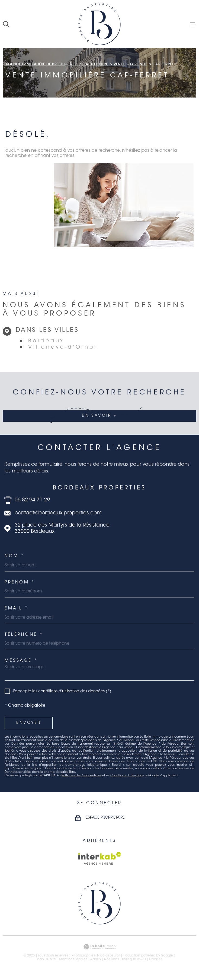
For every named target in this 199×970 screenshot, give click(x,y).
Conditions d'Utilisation (126, 775)
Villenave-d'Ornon (63, 347)
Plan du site (46, 959)
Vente (119, 64)
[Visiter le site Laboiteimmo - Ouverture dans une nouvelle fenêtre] (99, 946)
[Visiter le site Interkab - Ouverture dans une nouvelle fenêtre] (99, 858)
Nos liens (111, 959)
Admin (95, 959)
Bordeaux (46, 341)
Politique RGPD (134, 959)
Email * (16, 608)
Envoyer (28, 723)
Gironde (138, 64)
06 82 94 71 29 (32, 500)
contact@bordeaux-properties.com (58, 513)
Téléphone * (24, 635)
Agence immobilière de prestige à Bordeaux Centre (56, 64)
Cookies (155, 959)
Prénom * (20, 582)
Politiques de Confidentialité (81, 775)
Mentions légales (73, 959)
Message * (21, 661)
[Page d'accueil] (99, 24)
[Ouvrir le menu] (193, 24)
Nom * (15, 556)
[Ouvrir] (6, 24)
